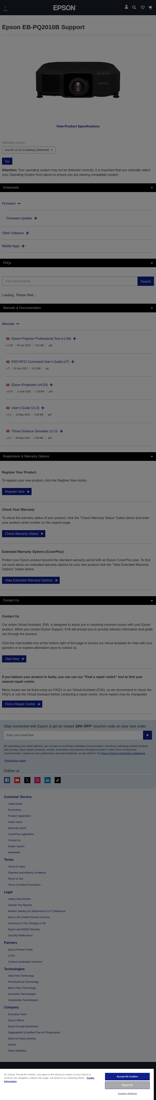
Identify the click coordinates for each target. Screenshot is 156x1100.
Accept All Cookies (127, 1076)
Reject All (127, 1085)
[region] (77, 1084)
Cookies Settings (127, 1093)
